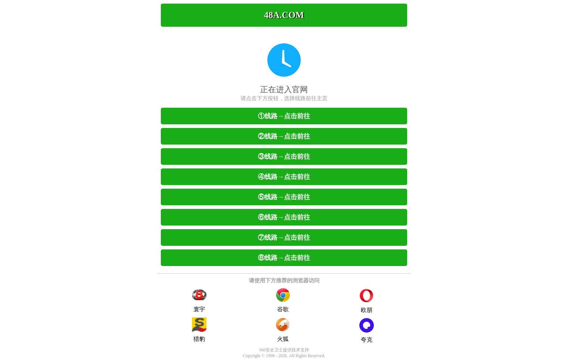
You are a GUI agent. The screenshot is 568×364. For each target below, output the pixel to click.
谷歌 (283, 300)
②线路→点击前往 (284, 136)
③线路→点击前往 (284, 156)
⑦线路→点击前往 (284, 237)
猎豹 (199, 329)
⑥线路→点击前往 (284, 217)
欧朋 (366, 301)
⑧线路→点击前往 (284, 257)
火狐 (283, 329)
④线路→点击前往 (284, 176)
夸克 (366, 330)
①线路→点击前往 (284, 116)
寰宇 (199, 300)
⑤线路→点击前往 (284, 197)
